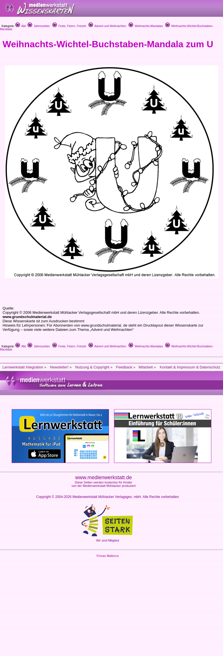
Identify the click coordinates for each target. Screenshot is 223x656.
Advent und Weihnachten (107, 26)
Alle (20, 26)
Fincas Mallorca (107, 555)
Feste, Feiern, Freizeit (69, 26)
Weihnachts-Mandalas (146, 26)
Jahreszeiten (39, 26)
